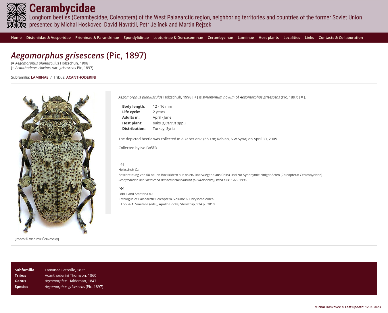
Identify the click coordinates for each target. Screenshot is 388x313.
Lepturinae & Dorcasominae (178, 37)
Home (16, 37)
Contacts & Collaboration (341, 37)
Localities (291, 37)
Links (309, 37)
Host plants (269, 37)
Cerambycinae (220, 37)
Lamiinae (246, 37)
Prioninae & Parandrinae (97, 37)
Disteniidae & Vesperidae (48, 37)
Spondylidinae (136, 37)
